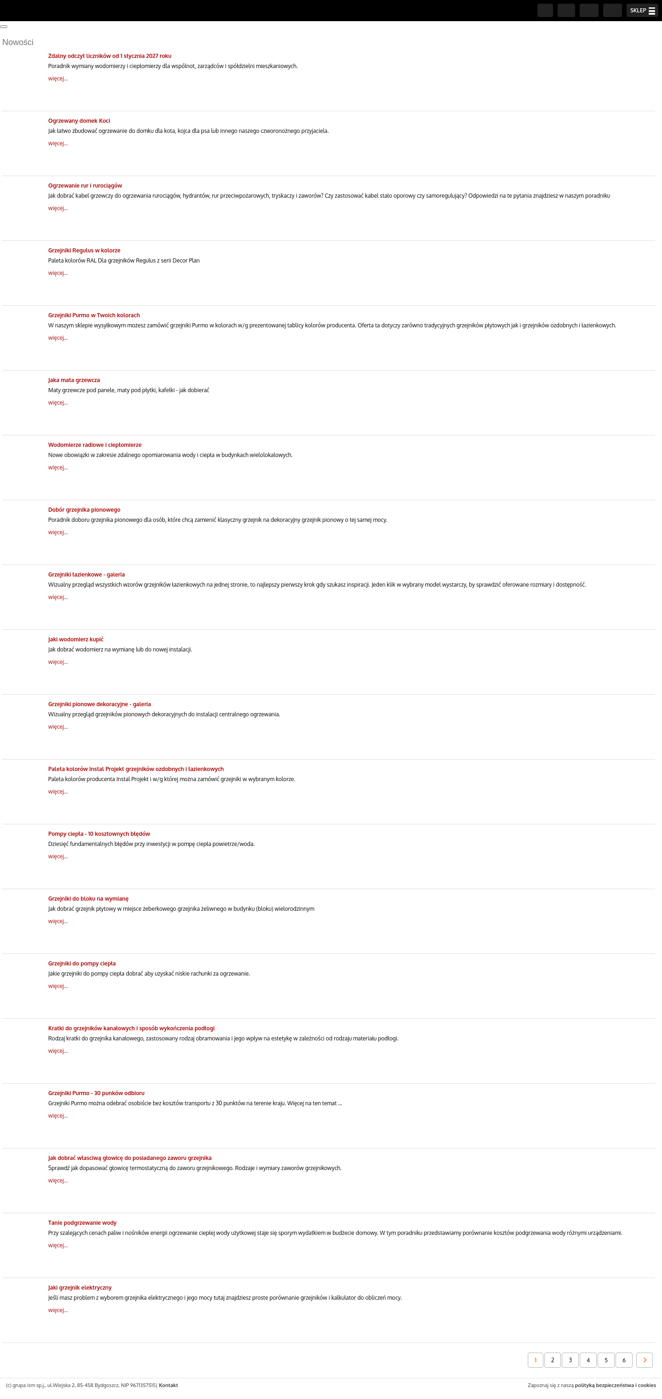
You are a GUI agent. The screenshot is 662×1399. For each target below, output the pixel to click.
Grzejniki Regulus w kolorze (84, 250)
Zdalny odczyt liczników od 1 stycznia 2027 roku (109, 55)
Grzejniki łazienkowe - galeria (86, 574)
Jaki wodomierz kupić (75, 639)
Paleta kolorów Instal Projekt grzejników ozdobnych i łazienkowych (136, 768)
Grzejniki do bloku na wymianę (88, 898)
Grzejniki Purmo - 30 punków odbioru (96, 1093)
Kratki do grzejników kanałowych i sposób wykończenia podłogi (131, 1028)
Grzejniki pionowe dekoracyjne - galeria (99, 704)
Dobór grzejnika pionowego (84, 509)
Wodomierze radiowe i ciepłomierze (95, 444)
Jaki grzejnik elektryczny (80, 1287)
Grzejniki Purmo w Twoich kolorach (94, 315)
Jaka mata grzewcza (74, 380)
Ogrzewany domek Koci (79, 120)
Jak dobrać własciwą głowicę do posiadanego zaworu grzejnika (129, 1157)
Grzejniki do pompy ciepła (82, 963)
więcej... (58, 78)
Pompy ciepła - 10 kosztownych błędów (99, 833)
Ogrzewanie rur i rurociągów (85, 185)
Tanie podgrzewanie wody (82, 1222)
